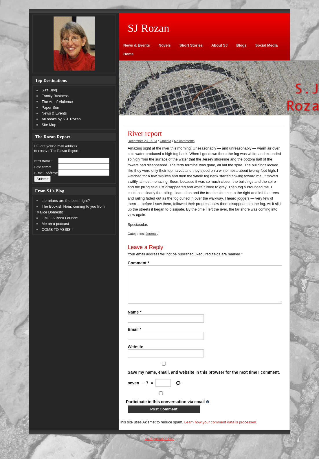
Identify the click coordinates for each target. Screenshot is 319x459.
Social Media (266, 45)
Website (135, 353)
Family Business (55, 96)
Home (128, 54)
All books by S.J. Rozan (61, 119)
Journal (151, 233)
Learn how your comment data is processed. (220, 429)
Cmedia (165, 141)
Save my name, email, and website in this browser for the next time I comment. (204, 379)
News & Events (136, 45)
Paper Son (50, 107)
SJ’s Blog (49, 90)
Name (135, 319)
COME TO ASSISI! (57, 229)
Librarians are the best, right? (66, 200)
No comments (184, 141)
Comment (138, 263)
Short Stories (191, 45)
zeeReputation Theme (159, 445)
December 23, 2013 (142, 141)
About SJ (219, 45)
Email (134, 336)
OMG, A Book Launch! (60, 218)
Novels (165, 45)
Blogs (241, 45)
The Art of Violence (57, 101)
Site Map (49, 125)
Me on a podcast (55, 224)
